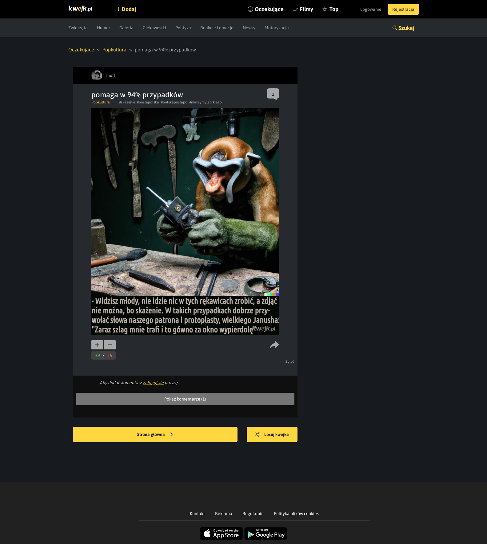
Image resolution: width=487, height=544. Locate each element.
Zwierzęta (78, 27)
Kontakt (197, 513)
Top (333, 9)
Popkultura (114, 49)
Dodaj (129, 9)
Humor (103, 27)
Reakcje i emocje (217, 27)
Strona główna (155, 434)
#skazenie (127, 102)
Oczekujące (269, 9)
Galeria (126, 27)
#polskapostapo (174, 102)
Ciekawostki (154, 27)
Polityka (183, 27)
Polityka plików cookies (296, 513)
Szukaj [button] (406, 28)
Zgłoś (289, 361)
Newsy (249, 27)
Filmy (306, 9)
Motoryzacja (277, 27)
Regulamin (253, 513)
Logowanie (370, 9)
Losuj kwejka (272, 434)
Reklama (223, 513)
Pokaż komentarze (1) (185, 399)
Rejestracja (403, 9)
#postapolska (148, 102)
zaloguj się (153, 382)
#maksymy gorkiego (205, 102)
